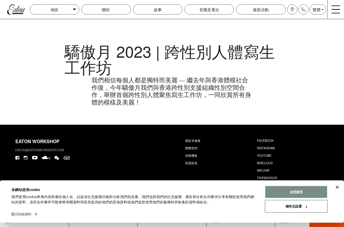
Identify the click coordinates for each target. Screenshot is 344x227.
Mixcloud (265, 163)
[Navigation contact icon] (303, 9)
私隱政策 (191, 163)
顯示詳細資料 (21, 218)
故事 (158, 9)
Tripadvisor (267, 178)
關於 (106, 9)
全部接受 (296, 196)
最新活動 (261, 9)
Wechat (263, 170)
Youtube (264, 155)
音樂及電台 (209, 9)
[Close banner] (337, 191)
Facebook (265, 140)
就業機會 (191, 155)
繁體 (317, 9)
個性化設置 (296, 210)
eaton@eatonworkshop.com (39, 149)
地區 (54, 9)
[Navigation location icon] (292, 9)
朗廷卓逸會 (193, 140)
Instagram (266, 148)
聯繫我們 (191, 148)
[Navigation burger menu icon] (335, 9)
